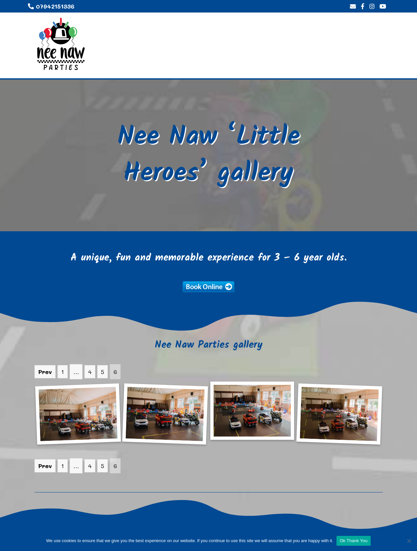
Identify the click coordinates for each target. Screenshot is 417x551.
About (271, 66)
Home (242, 66)
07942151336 (51, 6)
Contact (370, 66)
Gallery (311, 66)
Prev (45, 372)
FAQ (339, 66)
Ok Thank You (353, 540)
